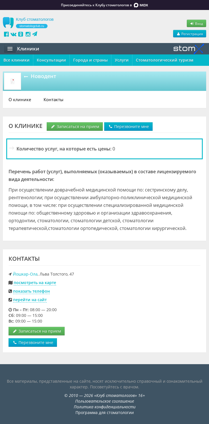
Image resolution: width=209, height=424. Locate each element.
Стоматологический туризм (164, 60)
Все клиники (16, 60)
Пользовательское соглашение (104, 401)
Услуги (122, 60)
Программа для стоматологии (104, 412)
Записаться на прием (74, 126)
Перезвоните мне (128, 126)
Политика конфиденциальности (105, 406)
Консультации (51, 60)
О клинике (20, 99)
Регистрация (189, 33)
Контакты (53, 99)
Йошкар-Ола (25, 274)
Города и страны (90, 60)
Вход (196, 23)
